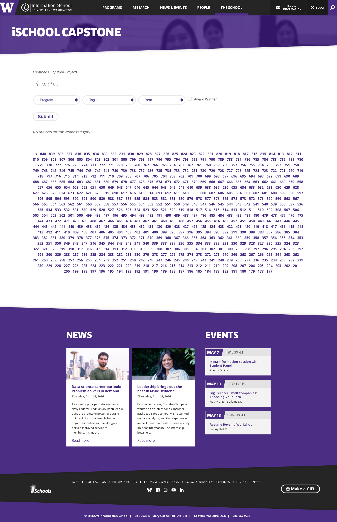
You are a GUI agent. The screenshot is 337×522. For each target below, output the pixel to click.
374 (115, 237)
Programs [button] (112, 7)
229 (49, 265)
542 (247, 204)
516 (208, 209)
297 (256, 248)
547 (203, 204)
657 (40, 187)
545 (221, 204)
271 (217, 254)
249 (142, 260)
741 (106, 170)
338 (164, 243)
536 (300, 204)
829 (140, 153)
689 (296, 176)
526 (120, 209)
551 (168, 204)
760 (208, 164)
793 (186, 159)
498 (97, 215)
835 (87, 153)
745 (71, 170)
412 (49, 232)
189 (164, 271)
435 (115, 226)
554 (142, 204)
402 (137, 232)
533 (58, 209)
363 (212, 237)
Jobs (75, 482)
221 (120, 265)
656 (49, 187)
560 (89, 204)
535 (40, 209)
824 (184, 153)
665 (238, 181)
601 (265, 192)
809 (45, 159)
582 (164, 198)
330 (234, 243)
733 (177, 170)
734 (168, 170)
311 (133, 248)
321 (45, 248)
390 (243, 232)
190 (155, 271)
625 (53, 192)
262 (296, 254)
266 (261, 254)
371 (142, 237)
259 (53, 260)
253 (106, 260)
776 (67, 164)
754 (261, 164)
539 (274, 204)
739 (124, 170)
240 (221, 260)
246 (168, 260)
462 (146, 220)
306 (177, 248)
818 (237, 153)
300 (230, 248)
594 (58, 198)
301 (221, 248)
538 (282, 204)
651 (93, 187)
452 (234, 220)
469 (84, 220)
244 (186, 260)
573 (243, 198)
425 (203, 226)
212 (199, 265)
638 (208, 187)
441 (62, 226)
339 (155, 243)
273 (199, 254)
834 (96, 153)
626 (45, 192)
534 (49, 209)
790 (212, 159)
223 (102, 265)
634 (243, 187)
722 (274, 170)
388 (261, 232)
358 (256, 237)
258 (62, 260)
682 (89, 181)
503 (53, 215)
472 (58, 220)
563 (62, 204)
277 (164, 254)
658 (300, 181)
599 (282, 192)
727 (230, 170)
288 (67, 254)
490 (168, 215)
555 (133, 204)
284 (102, 254)
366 (186, 237)
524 (137, 209)
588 (111, 198)
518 (190, 209)
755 (252, 164)
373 (124, 237)
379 (71, 237)
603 (247, 192)
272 (208, 254)
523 (146, 209)
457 (190, 220)
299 (238, 248)
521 (164, 209)
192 (137, 271)
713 (84, 176)
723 (265, 170)
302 (212, 248)
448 (269, 220)
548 (194, 204)
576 (217, 198)
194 (120, 271)
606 (221, 192)
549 (186, 204)
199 (76, 271)
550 (177, 204)
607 (212, 192)
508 (278, 209)
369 (159, 237)
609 (194, 192)
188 (172, 271)
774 (84, 164)
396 (190, 232)
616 (133, 192)
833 (105, 153)
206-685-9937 (241, 516)
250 (133, 260)
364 (203, 237)
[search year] (161, 100)
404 (120, 232)
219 (137, 265)
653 (76, 187)
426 (194, 226)
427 (186, 226)
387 (269, 232)
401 (146, 232)
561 (80, 204)
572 (252, 198)
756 (243, 164)
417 (274, 226)
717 (49, 176)
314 (106, 248)
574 (234, 198)
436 (106, 226)
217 (155, 265)
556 (124, 204)
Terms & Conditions (161, 482)
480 (256, 215)
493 (142, 215)
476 (291, 215)
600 (274, 192)
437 (97, 226)
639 (199, 187)
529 (93, 209)
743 (89, 170)
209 (225, 265)
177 (269, 271)
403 (128, 232)
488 (186, 215)
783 (274, 159)
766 (155, 164)
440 (71, 226)
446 (287, 220)
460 (164, 220)
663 (256, 181)
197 (93, 271)
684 (71, 181)
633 (252, 187)
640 (190, 187)
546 (212, 204)
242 (203, 260)
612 (168, 192)
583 (155, 198)
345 (102, 243)
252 (115, 260)
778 (49, 164)
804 (89, 159)
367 (177, 237)
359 (247, 237)
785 (256, 159)
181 (234, 271)
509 (269, 209)
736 (150, 170)
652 (84, 187)
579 (190, 198)
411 (58, 232)
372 (133, 237)
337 (172, 243)
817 (246, 153)
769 (128, 164)
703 (172, 176)
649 (111, 187)
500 (80, 215)
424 (212, 226)
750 (296, 164)
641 (181, 187)
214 (181, 265)
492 (150, 215)
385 (287, 232)
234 (274, 260)
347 (84, 243)
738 (133, 170)
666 (230, 181)
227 (67, 265)
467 (102, 220)
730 (203, 170)
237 (247, 260)
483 (230, 215)
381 (53, 237)
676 (142, 181)
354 (291, 237)
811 (298, 153)
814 (272, 153)
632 (261, 187)
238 (238, 260)
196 (102, 271)
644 (155, 187)
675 (150, 181)
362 (221, 237)
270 (225, 254)
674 (159, 181)
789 (221, 159)
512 (243, 209)
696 (234, 176)
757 (234, 164)
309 (150, 248)
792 (194, 159)
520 (172, 209)
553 (150, 204)
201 (296, 265)
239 (230, 260)
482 (238, 215)
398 (172, 232)
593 (67, 198)
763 (181, 164)
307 (168, 248)
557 (115, 204)
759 (217, 164)
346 (93, 243)
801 (115, 159)
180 (243, 271)
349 (67, 243)
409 (76, 232)
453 (225, 220)
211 (208, 265)
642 (172, 187)
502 (62, 215)
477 (282, 215)
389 (252, 232)
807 (62, 159)
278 (155, 254)
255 (89, 260)
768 (137, 164)
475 (300, 215)
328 (252, 243)
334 (199, 243)
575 (225, 198)
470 (76, 220)
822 (201, 153)
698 (217, 176)
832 (113, 153)
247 (159, 260)
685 (62, 181)
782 (282, 159)
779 (40, 164)
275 (181, 254)
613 (159, 192)
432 (142, 226)
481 (247, 215)
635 (234, 187)
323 (296, 243)
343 (120, 243)
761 (199, 164)
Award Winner (202, 99)
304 (194, 248)
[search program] (56, 100)
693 (261, 176)
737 (142, 170)
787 (238, 159)
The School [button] (231, 7)
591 (84, 198)
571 (261, 198)
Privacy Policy (124, 482)
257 (71, 260)
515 (217, 209)
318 (71, 248)
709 (120, 176)
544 (230, 204)
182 (225, 271)
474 (40, 220)
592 (76, 198)
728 (221, 170)
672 (177, 181)
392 (225, 232)
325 (278, 243)
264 (278, 254)
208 (234, 265)
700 (199, 176)
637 (217, 187)
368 (168, 237)
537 (291, 204)
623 (71, 192)
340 (146, 243)
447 (278, 220)
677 (133, 181)
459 (172, 220)
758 (225, 164)
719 (300, 170)
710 (111, 176)
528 (102, 209)
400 (155, 232)
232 (291, 260)
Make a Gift (300, 489)
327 (261, 243)
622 (80, 192)
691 (278, 176)
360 (238, 237)
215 (172, 265)
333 (208, 243)
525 (128, 209)
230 (40, 265)
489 (177, 215)
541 (256, 204)
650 (102, 187)
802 (106, 159)
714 (76, 176)
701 (190, 176)
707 (137, 176)
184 (208, 271)
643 (164, 187)
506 (296, 209)
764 (172, 164)
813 (281, 153)
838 (60, 153)
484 (221, 215)
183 (217, 271)
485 (212, 215)
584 (146, 198)
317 (80, 248)
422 (230, 226)
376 (97, 237)
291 (40, 254)
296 (265, 248)
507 (287, 209)
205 (261, 265)
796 (159, 159)
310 (142, 248)
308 (159, 248)
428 (177, 226)
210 (217, 265)
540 (265, 204)
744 (80, 170)
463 (137, 220)
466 (111, 220)
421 (238, 226)
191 (146, 271)
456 (199, 220)
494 (133, 215)
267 (252, 254)
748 (45, 170)
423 (221, 226)
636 (225, 187)
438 (89, 226)
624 (62, 192)
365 (194, 237)
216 (164, 265)
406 (102, 232)
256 (80, 260)
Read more (80, 440)
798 (142, 159)
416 (282, 226)
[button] (317, 7)
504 (45, 215)
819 (228, 153)
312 (124, 248)
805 (80, 159)
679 (115, 181)
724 (256, 170)
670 (194, 181)
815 (263, 153)
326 (269, 243)
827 (157, 153)
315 (97, 248)
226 (76, 265)
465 (120, 220)
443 (45, 226)
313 (115, 248)
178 (261, 271)
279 (146, 254)
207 (243, 265)
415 (291, 226)
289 (58, 254)
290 (49, 254)
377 (89, 237)
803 (97, 159)
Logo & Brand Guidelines (207, 482)
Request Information (288, 7)
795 (168, 159)
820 (219, 153)
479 (265, 215)
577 (208, 198)
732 (186, 170)
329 (243, 243)
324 (287, 243)
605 (230, 192)
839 (52, 153)
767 (146, 164)
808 (53, 159)
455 (208, 220)
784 (265, 159)
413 (40, 232)
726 (238, 170)
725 (247, 170)
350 (58, 243)
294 (282, 248)
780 (300, 159)
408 (84, 232)
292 (300, 248)
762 (190, 164)
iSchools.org (40, 488)
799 (133, 159)
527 (111, 209)
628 (296, 187)
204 (269, 265)
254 (97, 260)
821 (210, 153)
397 (181, 232)
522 (155, 209)
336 (181, 243)
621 (89, 192)
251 (124, 260)
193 (128, 271)
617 (124, 192)
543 (238, 204)
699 (208, 176)
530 (84, 209)
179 (252, 271)
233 (282, 260)
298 (247, 248)
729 (212, 170)
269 (234, 254)
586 (128, 198)
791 (203, 159)
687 (45, 181)
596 (40, 198)
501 (71, 215)
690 (287, 176)
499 (89, 215)
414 (300, 226)
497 (106, 215)
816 (254, 153)
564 (53, 204)
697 (225, 176)
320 (53, 248)
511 (252, 209)
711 (102, 176)
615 (142, 192)
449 (261, 220)
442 (53, 226)
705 (155, 176)
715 (67, 176)
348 (76, 243)
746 (62, 170)
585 (137, 198)
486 (203, 215)
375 (106, 237)
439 (80, 226)
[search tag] (109, 100)
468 (93, 220)
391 (234, 232)
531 (76, 209)
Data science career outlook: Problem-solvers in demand (96, 388)
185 (199, 271)
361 (230, 237)
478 (274, 215)
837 (69, 153)
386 (278, 232)
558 (106, 204)
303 (203, 248)
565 (45, 204)
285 (93, 254)
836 (78, 153)
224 (93, 265)
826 (166, 153)
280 (137, 254)
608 (203, 192)
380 (62, 237)
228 (58, 265)
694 (252, 176)
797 (150, 159)
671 (186, 181)
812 (290, 153)
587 (120, 198)
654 (67, 187)
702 (181, 176)
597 (300, 192)
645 (146, 187)
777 (58, 164)
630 (278, 187)
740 (115, 170)
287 (76, 254)
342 (128, 243)
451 (243, 220)
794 (177, 159)
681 (97, 181)
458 (181, 220)
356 (274, 237)
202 (287, 265)
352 (40, 243)
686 (53, 181)
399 (164, 232)
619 (106, 192)
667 (221, 181)
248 (150, 260)
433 (133, 226)
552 (159, 204)
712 (93, 176)
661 (274, 181)
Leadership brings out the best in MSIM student (159, 388)
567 (296, 198)
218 (146, 265)
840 (43, 153)
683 (80, 181)
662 (265, 181)
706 (146, 176)
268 (243, 254)
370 (150, 237)
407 (93, 232)
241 (212, 260)
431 (150, 226)
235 (265, 260)
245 (177, 260)
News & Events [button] (173, 7)
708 (128, 176)
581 (172, 198)
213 (190, 265)
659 (291, 181)
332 (217, 243)
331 (225, 243)
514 (225, 209)
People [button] (203, 7)
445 (296, 220)
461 (155, 220)
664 (247, 181)
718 (40, 176)
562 (71, 204)
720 (291, 170)
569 (278, 198)
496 (115, 215)
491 (159, 215)
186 (190, 271)
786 (247, 159)
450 (252, 220)
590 (93, 198)
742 (97, 170)
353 (300, 237)
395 (199, 232)
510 (261, 209)
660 (282, 181)
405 (111, 232)
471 (67, 220)
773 (93, 164)
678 (124, 181)
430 (159, 226)
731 (194, 170)
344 (111, 243)
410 (67, 232)
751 (287, 164)
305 (186, 248)
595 (49, 198)
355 (282, 237)
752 (278, 164)
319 (62, 248)
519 (181, 209)
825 (175, 153)
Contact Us (96, 482)
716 (58, 176)
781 (291, 159)
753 (269, 164)
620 (97, 192)
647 (128, 187)
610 (186, 192)
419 (256, 226)
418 (265, 226)
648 (120, 187)
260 (45, 260)
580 (181, 198)
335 (190, 243)
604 (238, 192)
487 (194, 215)
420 (247, 226)
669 (203, 181)
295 (274, 248)
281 (128, 254)
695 (243, 176)
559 (97, 204)
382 (45, 237)
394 (208, 232)
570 (269, 198)
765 (164, 164)
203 (278, 265)
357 (265, 237)
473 (49, 220)
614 (150, 192)
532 (67, 209)
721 (282, 170)
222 (111, 265)
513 (234, 209)
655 (58, 187)
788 (230, 159)
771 (111, 164)
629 (287, 187)
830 (131, 153)
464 (128, 220)
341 (137, 243)
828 (149, 153)
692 (269, 176)
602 (256, 192)
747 (53, 170)
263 (287, 254)
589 (102, 198)
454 (217, 220)
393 (217, 232)
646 (137, 187)
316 (89, 248)
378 (80, 237)
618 (115, 192)
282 (120, 254)
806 (71, 159)
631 (269, 187)
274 (190, 254)
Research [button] (141, 7)
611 (177, 192)
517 (199, 209)
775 (76, 164)
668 (212, 181)
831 (122, 153)
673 (168, 181)
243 (194, 260)
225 (84, 265)
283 (111, 254)
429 (168, 226)
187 (181, 271)
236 (256, 260)
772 (102, 164)
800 (124, 159)
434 (124, 226)
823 (193, 153)
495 (124, 215)
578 (199, 198)
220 (128, 265)
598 (291, 192)
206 (252, 265)
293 (291, 248)
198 (84, 271)
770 (120, 164)
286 (84, 254)
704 (164, 176)
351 (49, 243)
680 (106, 181)
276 (172, 254)
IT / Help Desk (248, 482)
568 (287, 198)
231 (300, 260)
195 (111, 271)
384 (296, 232)
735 (159, 170)
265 (269, 254)
